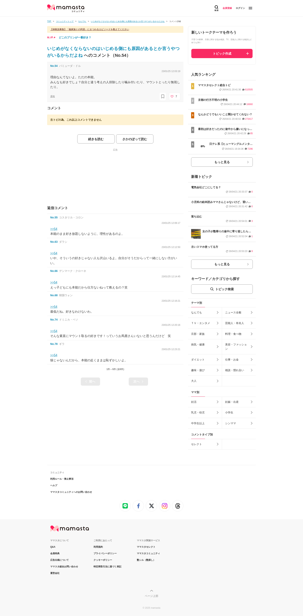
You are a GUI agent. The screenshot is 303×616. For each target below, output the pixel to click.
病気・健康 (198, 344)
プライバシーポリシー (105, 553)
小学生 (229, 412)
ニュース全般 (233, 312)
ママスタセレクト (146, 547)
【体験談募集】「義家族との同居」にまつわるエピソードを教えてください (89, 29)
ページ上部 (151, 595)
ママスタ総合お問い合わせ (64, 566)
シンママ (230, 423)
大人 (194, 380)
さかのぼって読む (134, 139)
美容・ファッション (236, 346)
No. (54, 65)
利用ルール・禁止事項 (61, 479)
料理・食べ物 (233, 333)
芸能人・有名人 (234, 323)
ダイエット (198, 359)
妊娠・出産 (232, 401)
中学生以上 (198, 423)
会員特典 (55, 553)
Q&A (52, 547)
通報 (52, 96)
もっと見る (222, 162)
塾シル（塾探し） (146, 560)
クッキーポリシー (103, 560)
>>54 (53, 229)
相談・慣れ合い (234, 370)
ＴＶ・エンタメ (200, 323)
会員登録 (227, 8)
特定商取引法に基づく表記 (107, 566)
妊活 (194, 401)
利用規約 (98, 547)
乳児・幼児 (198, 412)
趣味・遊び (198, 370)
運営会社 (55, 573)
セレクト (196, 444)
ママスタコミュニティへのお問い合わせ (71, 492)
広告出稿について (59, 560)
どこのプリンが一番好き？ (75, 37)
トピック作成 (222, 53)
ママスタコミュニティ (148, 553)
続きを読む (96, 139)
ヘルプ (53, 485)
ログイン (240, 8)
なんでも (196, 312)
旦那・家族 (198, 333)
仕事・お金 (232, 359)
